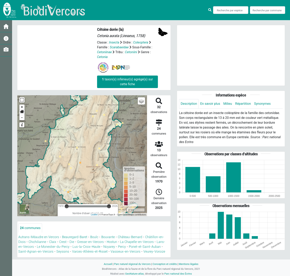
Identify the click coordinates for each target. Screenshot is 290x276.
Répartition (243, 104)
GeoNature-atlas (134, 273)
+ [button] (22, 107)
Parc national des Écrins (178, 273)
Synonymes (262, 104)
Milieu (227, 104)
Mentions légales (188, 264)
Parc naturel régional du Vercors (132, 264)
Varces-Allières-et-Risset (90, 251)
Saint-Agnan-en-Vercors (35, 251)
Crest (62, 242)
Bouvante (108, 237)
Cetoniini (131, 52)
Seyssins (62, 251)
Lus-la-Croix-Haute (86, 247)
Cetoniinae (104, 52)
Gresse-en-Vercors (90, 242)
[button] (22, 112)
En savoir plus (210, 104)
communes (30, 228)
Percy (122, 247)
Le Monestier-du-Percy (53, 247)
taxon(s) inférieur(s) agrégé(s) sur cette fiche (127, 81)
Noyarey (109, 247)
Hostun (112, 242)
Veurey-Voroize (154, 251)
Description (189, 104)
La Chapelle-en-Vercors (137, 242)
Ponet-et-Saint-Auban (145, 247)
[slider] (67, 206)
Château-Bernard (130, 237)
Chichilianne (37, 242)
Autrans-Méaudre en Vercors (38, 237)
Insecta (114, 42)
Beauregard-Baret (74, 237)
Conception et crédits (164, 264)
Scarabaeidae (119, 47)
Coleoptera (140, 42)
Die (71, 242)
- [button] (22, 117)
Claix (52, 242)
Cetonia (102, 57)
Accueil (108, 264)
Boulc (94, 237)
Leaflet (94, 214)
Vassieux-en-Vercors (125, 251)
